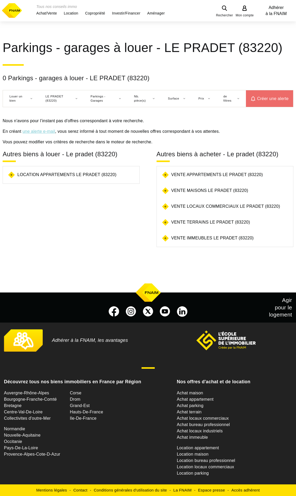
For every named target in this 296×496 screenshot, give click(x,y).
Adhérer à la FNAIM (276, 10)
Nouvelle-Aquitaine (22, 435)
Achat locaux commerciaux (203, 418)
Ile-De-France (83, 418)
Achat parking (190, 405)
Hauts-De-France (86, 412)
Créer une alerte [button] (273, 98)
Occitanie (13, 441)
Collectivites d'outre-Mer (27, 418)
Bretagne (13, 405)
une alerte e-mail (38, 131)
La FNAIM (182, 490)
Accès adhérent (245, 490)
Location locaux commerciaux (205, 467)
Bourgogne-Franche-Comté (30, 399)
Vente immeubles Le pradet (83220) (212, 238)
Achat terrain (189, 412)
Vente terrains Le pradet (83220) (210, 222)
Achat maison (190, 393)
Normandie (14, 429)
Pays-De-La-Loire (21, 448)
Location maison (192, 454)
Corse (75, 393)
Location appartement (198, 448)
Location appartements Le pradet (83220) (67, 174)
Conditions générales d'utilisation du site (130, 490)
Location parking (193, 473)
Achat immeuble (192, 437)
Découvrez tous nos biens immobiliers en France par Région (72, 381)
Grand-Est (80, 405)
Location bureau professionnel (206, 460)
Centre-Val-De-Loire (23, 412)
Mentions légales (51, 490)
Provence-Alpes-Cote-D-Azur (32, 454)
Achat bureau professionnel (203, 424)
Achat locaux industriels (200, 431)
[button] (46, 13)
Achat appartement (195, 399)
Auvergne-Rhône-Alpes (26, 393)
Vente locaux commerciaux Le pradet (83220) (225, 206)
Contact (80, 490)
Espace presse (211, 490)
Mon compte (245, 15)
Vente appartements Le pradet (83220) (217, 174)
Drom (75, 399)
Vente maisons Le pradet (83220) (209, 190)
